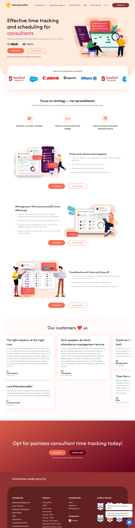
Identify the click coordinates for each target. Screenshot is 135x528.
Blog (85, 5)
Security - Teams (48, 518)
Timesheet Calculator (20, 526)
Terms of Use (47, 508)
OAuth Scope (47, 511)
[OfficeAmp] (73, 521)
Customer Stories (74, 5)
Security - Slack (48, 514)
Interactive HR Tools (19, 522)
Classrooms (16, 519)
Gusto (71, 502)
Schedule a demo (36, 51)
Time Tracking (17, 506)
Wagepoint (72, 505)
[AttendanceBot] (17, 5)
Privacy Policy (47, 502)
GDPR (45, 505)
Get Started (16, 51)
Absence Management (21, 502)
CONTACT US (120, 5)
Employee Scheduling (20, 509)
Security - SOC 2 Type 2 (50, 521)
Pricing (106, 5)
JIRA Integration (74, 508)
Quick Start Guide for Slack (52, 524)
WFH (14, 516)
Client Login (95, 5)
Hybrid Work (17, 512)
